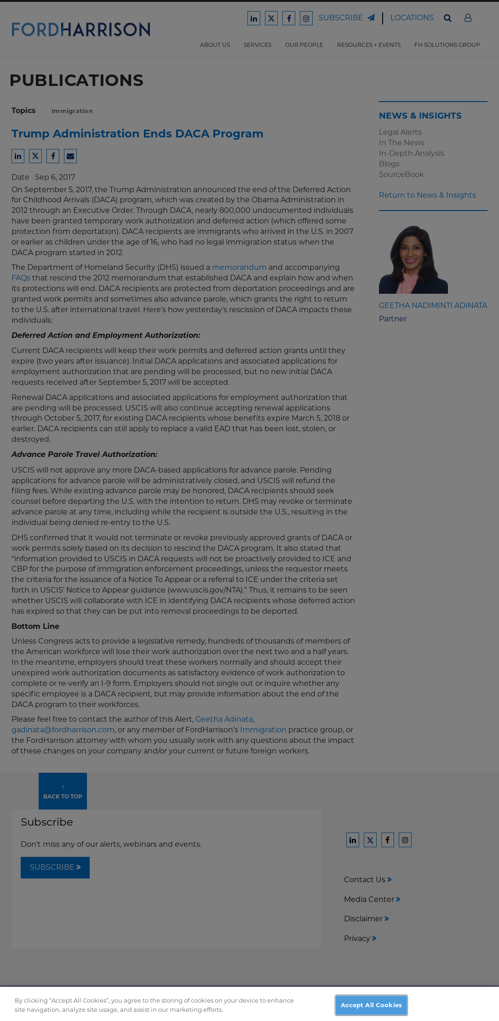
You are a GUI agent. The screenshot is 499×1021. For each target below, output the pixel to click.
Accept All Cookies (371, 1008)
